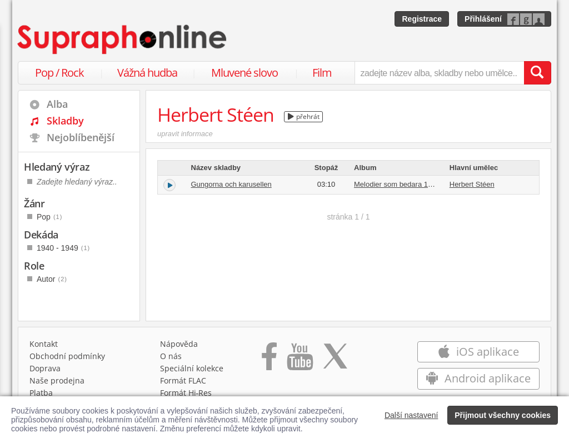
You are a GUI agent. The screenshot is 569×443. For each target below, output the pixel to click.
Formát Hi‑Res (186, 392)
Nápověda (179, 344)
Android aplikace (478, 378)
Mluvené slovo (244, 72)
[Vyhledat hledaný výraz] (537, 72)
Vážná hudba (147, 72)
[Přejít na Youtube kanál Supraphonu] (299, 360)
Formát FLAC (183, 380)
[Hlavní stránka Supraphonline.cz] (122, 39)
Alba (57, 104)
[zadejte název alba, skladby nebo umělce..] (439, 72)
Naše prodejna (56, 380)
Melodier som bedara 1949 (397, 184)
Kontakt (43, 344)
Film (322, 72)
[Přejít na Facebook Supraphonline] (269, 360)
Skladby (65, 120)
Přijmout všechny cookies (503, 415)
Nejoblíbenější (80, 137)
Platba (41, 392)
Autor (52, 279)
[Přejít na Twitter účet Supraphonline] (335, 360)
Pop (49, 216)
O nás (171, 356)
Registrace (422, 18)
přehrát (304, 116)
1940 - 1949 (63, 247)
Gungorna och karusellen (231, 184)
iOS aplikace (478, 351)
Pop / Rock (59, 72)
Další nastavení (411, 415)
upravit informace (185, 134)
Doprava (45, 368)
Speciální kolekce (191, 368)
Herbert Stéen (472, 184)
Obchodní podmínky (67, 356)
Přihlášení (483, 18)
